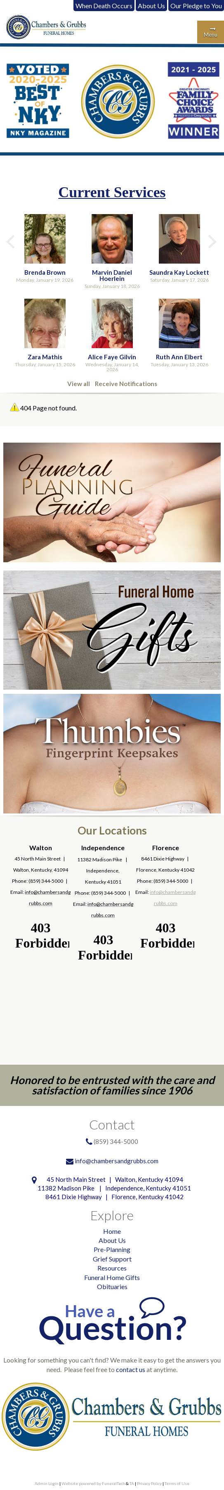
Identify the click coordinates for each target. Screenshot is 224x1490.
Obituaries (112, 1286)
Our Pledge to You (196, 5)
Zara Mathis (45, 357)
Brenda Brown (45, 272)
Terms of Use (177, 1483)
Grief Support (112, 1259)
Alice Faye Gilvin (112, 357)
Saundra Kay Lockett (179, 272)
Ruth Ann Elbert (179, 357)
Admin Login (47, 1483)
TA (132, 1483)
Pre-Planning (112, 1249)
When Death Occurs (103, 5)
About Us (151, 5)
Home (112, 1231)
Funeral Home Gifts (112, 1277)
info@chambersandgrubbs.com (116, 1161)
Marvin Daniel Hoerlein (112, 275)
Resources (112, 1268)
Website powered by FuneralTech (93, 1483)
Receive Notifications (126, 383)
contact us (130, 1369)
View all (78, 383)
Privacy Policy (149, 1483)
